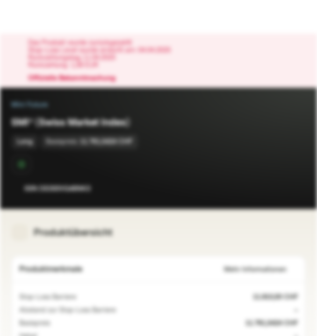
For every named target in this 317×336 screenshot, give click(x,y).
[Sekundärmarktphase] (21, 164)
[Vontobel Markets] (36, 17)
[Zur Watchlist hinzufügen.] (277, 188)
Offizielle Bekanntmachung (76, 78)
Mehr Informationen (261, 269)
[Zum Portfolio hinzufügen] (296, 188)
